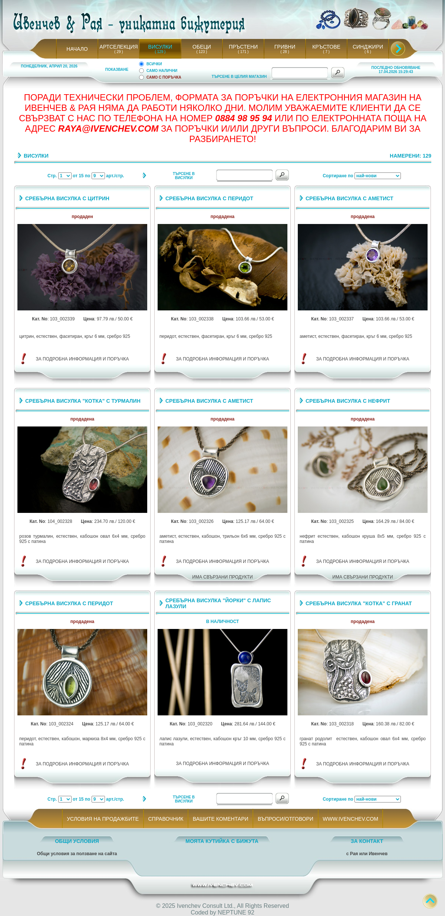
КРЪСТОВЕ (326, 47)
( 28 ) (284, 52)
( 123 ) (201, 52)
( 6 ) (368, 52)
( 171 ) (243, 52)
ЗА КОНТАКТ (367, 841)
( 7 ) (326, 52)
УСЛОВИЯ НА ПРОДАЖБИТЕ (103, 819)
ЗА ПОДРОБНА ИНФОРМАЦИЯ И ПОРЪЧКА (82, 359)
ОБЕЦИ (201, 47)
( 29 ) (118, 52)
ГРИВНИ (285, 47)
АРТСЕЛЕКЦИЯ (118, 47)
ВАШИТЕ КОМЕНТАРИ (220, 819)
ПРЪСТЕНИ (243, 47)
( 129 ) (160, 52)
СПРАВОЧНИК (166, 819)
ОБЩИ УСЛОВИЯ (77, 841)
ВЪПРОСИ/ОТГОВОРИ (285, 819)
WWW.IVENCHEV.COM (351, 819)
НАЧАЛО (77, 49)
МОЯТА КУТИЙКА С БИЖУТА (221, 841)
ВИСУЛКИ (160, 47)
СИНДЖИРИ (368, 47)
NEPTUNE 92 (236, 912)
